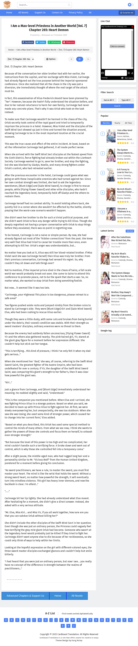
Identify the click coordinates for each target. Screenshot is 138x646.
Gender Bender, (124, 178)
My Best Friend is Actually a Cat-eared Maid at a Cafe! (121, 314)
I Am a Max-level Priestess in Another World (124, 133)
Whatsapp (54, 42)
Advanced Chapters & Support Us (25, 595)
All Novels (77, 595)
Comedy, (127, 156)
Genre (109, 100)
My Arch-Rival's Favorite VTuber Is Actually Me (125, 192)
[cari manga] (69, 5)
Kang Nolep (77, 640)
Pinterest (68, 42)
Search (117, 106)
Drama (129, 260)
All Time (128, 123)
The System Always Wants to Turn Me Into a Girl (125, 153)
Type (126, 100)
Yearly (117, 123)
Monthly (106, 123)
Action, (126, 136)
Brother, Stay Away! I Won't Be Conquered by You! (122, 295)
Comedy (122, 260)
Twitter (40, 42)
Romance (122, 243)
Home (57, 595)
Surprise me (126, 13)
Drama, (120, 159)
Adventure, (122, 139)
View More (130, 231)
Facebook (27, 42)
